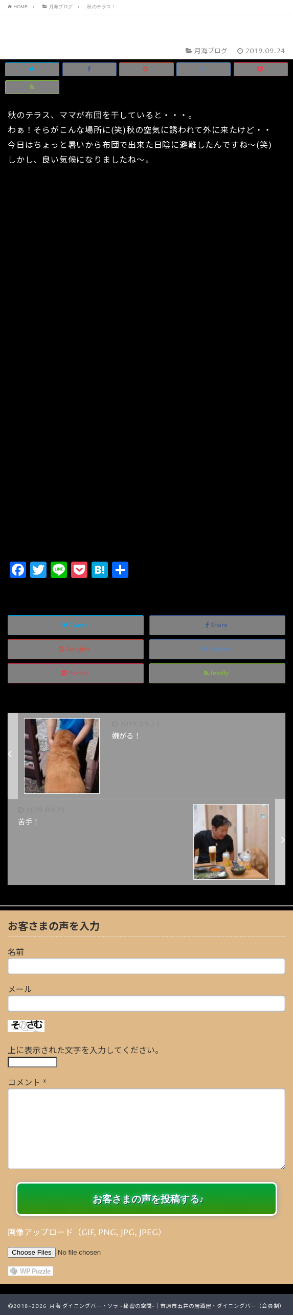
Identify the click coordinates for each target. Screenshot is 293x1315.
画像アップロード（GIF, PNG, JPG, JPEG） (87, 1232)
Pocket (76, 673)
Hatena (217, 649)
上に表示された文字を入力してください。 (85, 1050)
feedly (217, 673)
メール (20, 989)
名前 (16, 952)
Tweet (75, 625)
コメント (27, 1082)
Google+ (76, 649)
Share (217, 625)
